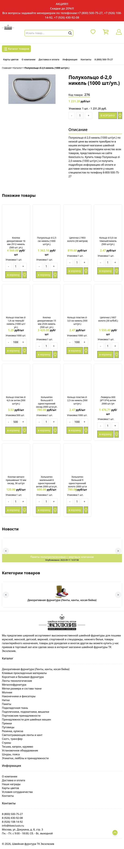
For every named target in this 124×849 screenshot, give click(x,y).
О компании (28, 59)
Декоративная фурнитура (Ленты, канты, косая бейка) (35, 669)
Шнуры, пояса (11, 754)
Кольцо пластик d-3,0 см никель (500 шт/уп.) (77, 320)
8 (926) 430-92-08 (12, 818)
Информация (69, 59)
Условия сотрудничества (17, 792)
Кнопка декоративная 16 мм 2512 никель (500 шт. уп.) (16, 242)
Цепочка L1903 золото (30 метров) (77, 239)
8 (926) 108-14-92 (12, 822)
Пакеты (6, 704)
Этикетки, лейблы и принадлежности (25, 758)
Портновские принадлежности (21, 715)
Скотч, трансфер (12, 739)
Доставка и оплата (49, 59)
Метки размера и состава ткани (21, 688)
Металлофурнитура (14, 684)
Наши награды (11, 784)
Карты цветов (10, 59)
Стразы (6, 742)
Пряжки (7, 723)
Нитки (6, 700)
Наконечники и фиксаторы (19, 696)
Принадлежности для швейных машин (26, 719)
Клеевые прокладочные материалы (24, 673)
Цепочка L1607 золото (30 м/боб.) (108, 319)
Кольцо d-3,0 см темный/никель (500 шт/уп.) (108, 241)
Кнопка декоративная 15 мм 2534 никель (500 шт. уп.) (46, 322)
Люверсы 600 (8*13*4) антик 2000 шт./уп (108, 400)
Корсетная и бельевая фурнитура (23, 677)
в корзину (107, 115)
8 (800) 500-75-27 (104, 59)
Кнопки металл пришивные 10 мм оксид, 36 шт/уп (16, 480)
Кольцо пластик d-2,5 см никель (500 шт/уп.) (77, 400)
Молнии (7, 692)
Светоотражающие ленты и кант (22, 735)
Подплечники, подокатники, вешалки (25, 711)
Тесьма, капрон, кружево (17, 746)
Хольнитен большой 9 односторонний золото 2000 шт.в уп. (77, 483)
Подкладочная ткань (15, 708)
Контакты (86, 59)
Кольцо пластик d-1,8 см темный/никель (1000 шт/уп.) (16, 322)
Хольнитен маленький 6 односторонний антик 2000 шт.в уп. (46, 481)
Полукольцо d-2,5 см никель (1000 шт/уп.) (46, 241)
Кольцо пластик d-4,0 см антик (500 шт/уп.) (16, 400)
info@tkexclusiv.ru (13, 825)
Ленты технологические (17, 681)
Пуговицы (8, 727)
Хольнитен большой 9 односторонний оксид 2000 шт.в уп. (46, 402)
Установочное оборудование (20, 750)
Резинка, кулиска (12, 731)
